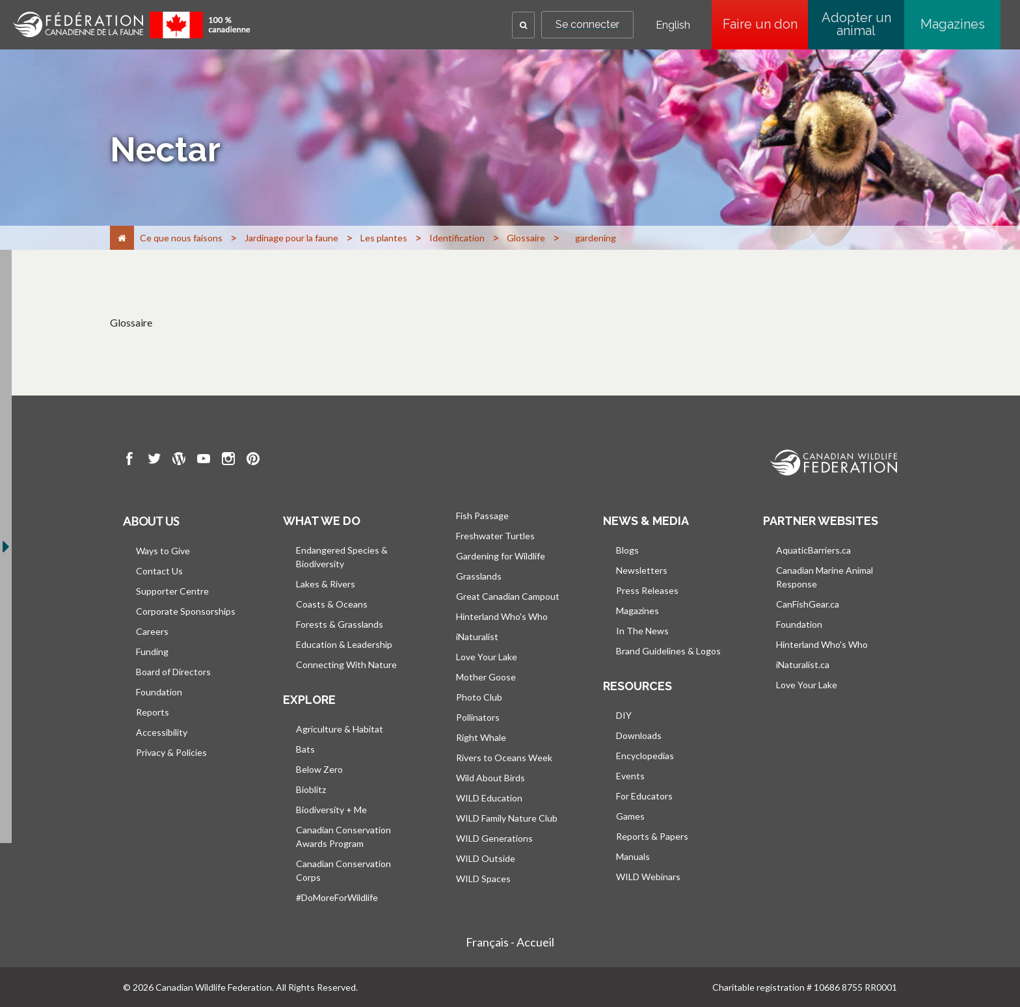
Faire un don (766, 24)
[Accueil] (122, 238)
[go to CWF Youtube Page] (203, 460)
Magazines (952, 24)
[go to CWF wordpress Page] (178, 460)
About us (151, 521)
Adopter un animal (856, 24)
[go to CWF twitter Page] (154, 460)
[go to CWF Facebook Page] (129, 460)
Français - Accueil (510, 942)
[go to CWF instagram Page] (228, 460)
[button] (523, 25)
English (673, 25)
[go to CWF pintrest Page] (253, 460)
